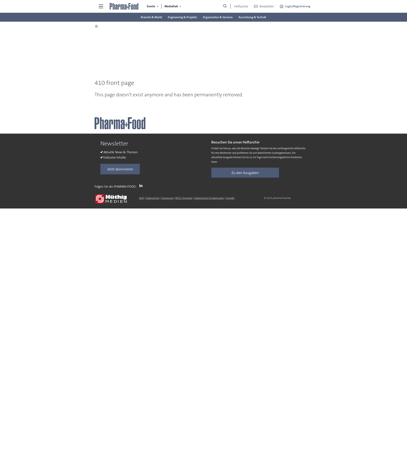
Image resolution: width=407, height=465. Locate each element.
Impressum (167, 198)
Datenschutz (152, 198)
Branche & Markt (151, 17)
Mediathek (171, 6)
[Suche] (225, 6)
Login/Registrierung (297, 6)
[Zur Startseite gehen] (124, 6)
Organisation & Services (218, 17)
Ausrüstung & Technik (252, 17)
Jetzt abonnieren (120, 169)
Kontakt (230, 198)
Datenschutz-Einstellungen (209, 198)
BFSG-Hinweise (183, 198)
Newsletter (266, 6)
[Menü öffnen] (100, 6)
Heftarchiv (241, 6)
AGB (141, 198)
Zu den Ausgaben (245, 172)
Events (151, 6)
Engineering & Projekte (182, 17)
